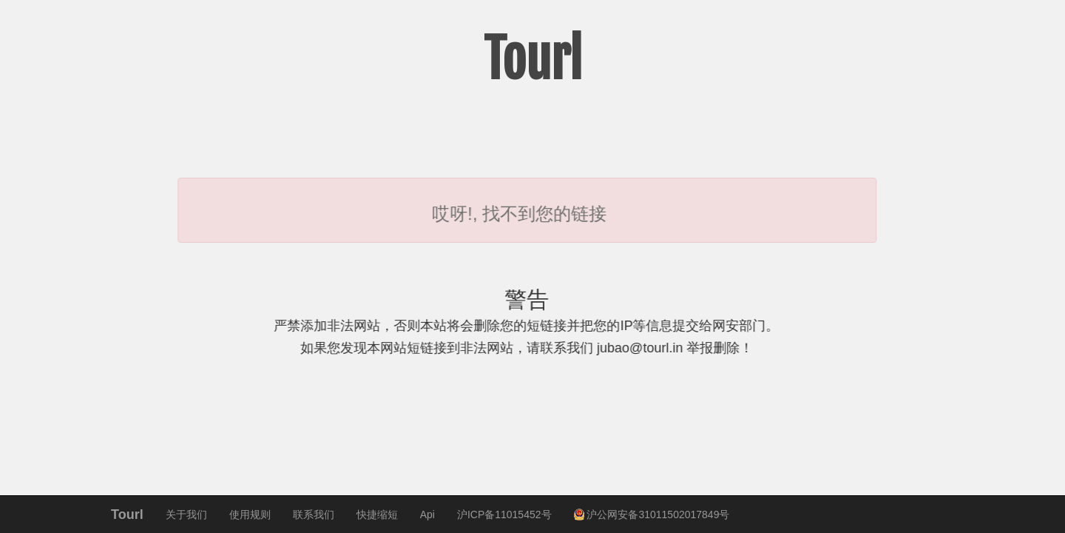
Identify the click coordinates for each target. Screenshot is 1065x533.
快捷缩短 (377, 514)
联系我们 (313, 514)
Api (427, 514)
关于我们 (186, 514)
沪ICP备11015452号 (504, 514)
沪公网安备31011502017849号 (652, 514)
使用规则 (250, 514)
